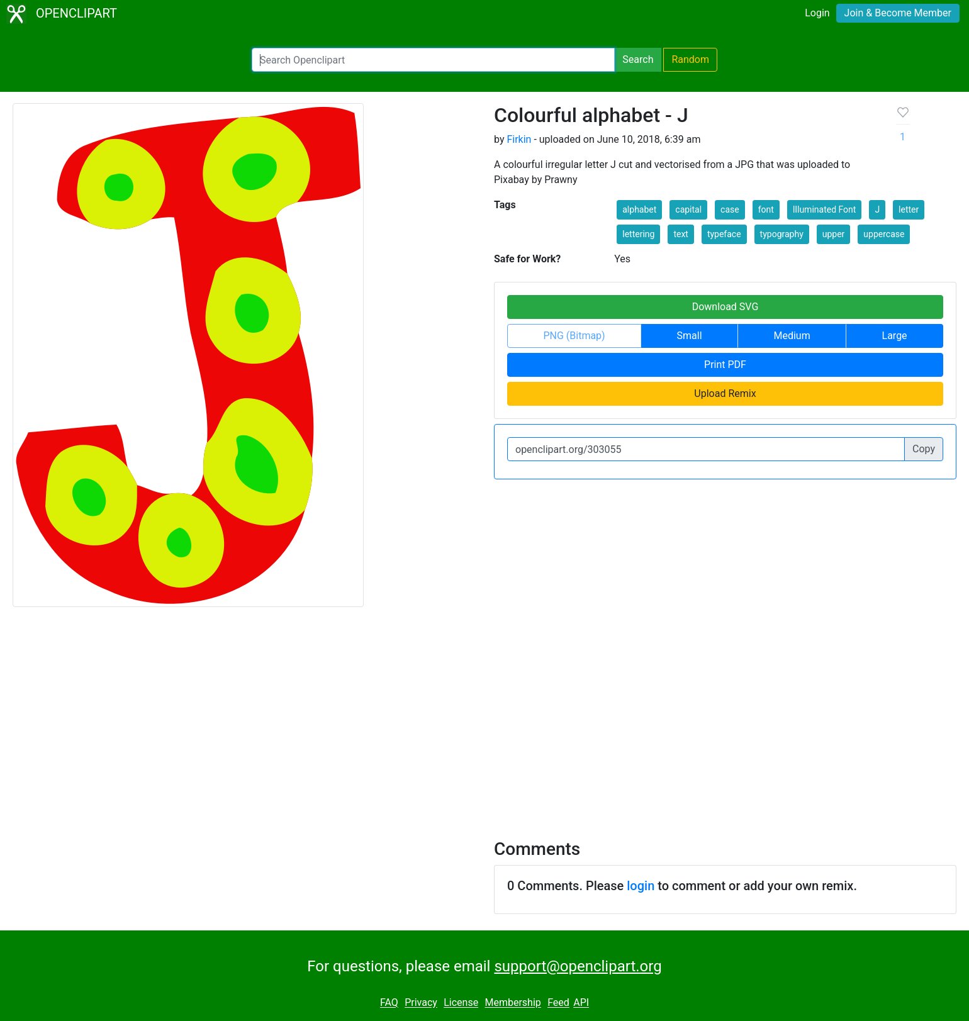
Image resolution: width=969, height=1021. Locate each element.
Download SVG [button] (725, 307)
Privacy (421, 1003)
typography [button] (782, 234)
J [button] (877, 209)
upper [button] (833, 234)
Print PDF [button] (725, 365)
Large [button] (894, 336)
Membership (512, 1003)
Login (817, 13)
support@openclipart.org (577, 966)
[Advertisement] (484, 715)
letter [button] (909, 209)
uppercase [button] (883, 234)
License (461, 1003)
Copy (923, 449)
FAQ (389, 1003)
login (640, 885)
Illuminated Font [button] (824, 209)
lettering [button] (638, 234)
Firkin (519, 139)
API (581, 1003)
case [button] (729, 209)
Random (690, 59)
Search (637, 59)
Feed (558, 1003)
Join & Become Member (897, 13)
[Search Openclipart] (433, 60)
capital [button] (688, 209)
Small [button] (689, 336)
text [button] (680, 234)
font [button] (766, 209)
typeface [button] (724, 234)
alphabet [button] (639, 209)
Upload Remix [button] (725, 393)
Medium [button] (791, 336)
